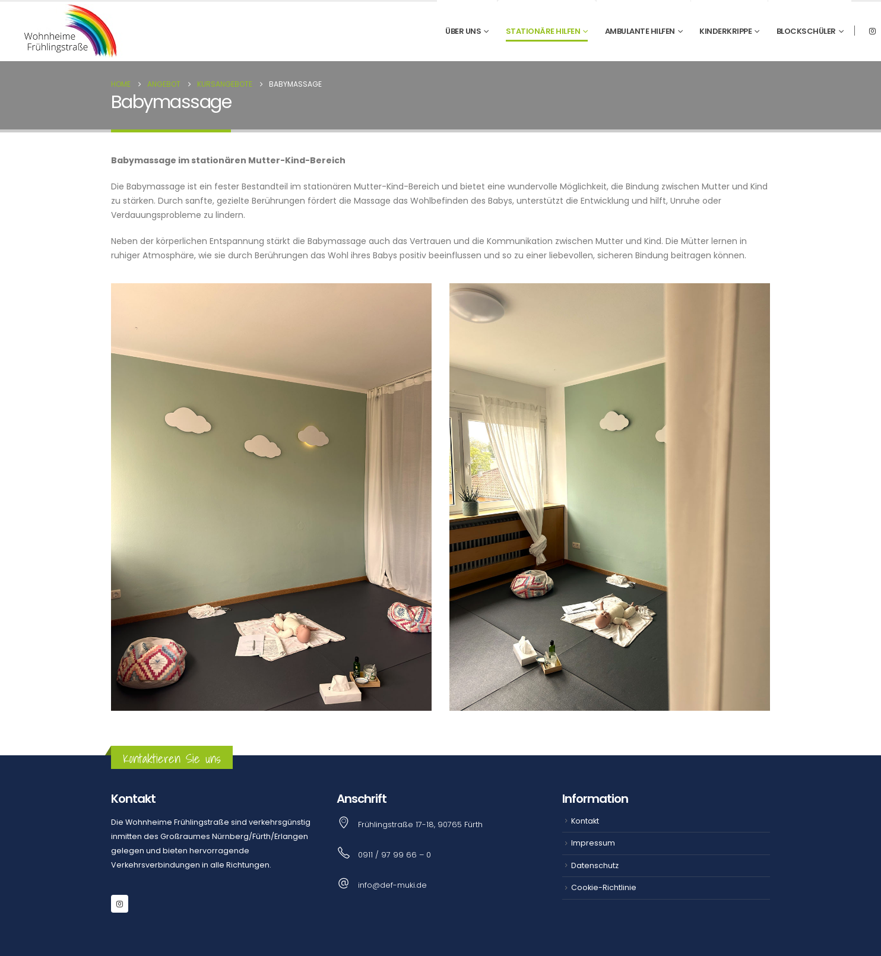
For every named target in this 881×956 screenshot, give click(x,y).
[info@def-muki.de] (440, 884)
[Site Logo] (67, 31)
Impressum (593, 843)
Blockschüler (806, 31)
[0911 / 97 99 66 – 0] (440, 854)
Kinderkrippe (725, 31)
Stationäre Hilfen (543, 31)
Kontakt (585, 821)
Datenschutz (595, 865)
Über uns (463, 31)
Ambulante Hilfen (640, 31)
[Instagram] (872, 31)
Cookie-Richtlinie (603, 887)
